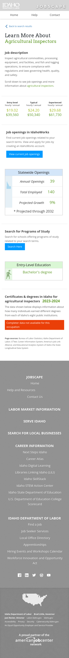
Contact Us (34, 397)
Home (14, 15)
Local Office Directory (35, 538)
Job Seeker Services (34, 531)
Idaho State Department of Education (34, 492)
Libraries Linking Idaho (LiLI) (35, 472)
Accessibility (10, 621)
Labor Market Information (34, 409)
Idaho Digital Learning (34, 465)
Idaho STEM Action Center (34, 486)
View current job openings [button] (24, 154)
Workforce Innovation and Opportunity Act (35, 560)
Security (30, 621)
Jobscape (34, 377)
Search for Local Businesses (34, 433)
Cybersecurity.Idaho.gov (48, 621)
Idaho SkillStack (35, 479)
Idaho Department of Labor (34, 518)
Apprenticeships (34, 545)
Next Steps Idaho (35, 452)
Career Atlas (34, 459)
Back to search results (18, 26)
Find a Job (35, 524)
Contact (55, 15)
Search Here (15, 246)
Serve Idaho (34, 421)
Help (34, 15)
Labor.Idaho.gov (34, 618)
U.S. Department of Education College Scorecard (34, 501)
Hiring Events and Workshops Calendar (34, 551)
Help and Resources (21, 390)
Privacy (21, 621)
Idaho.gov (48, 618)
